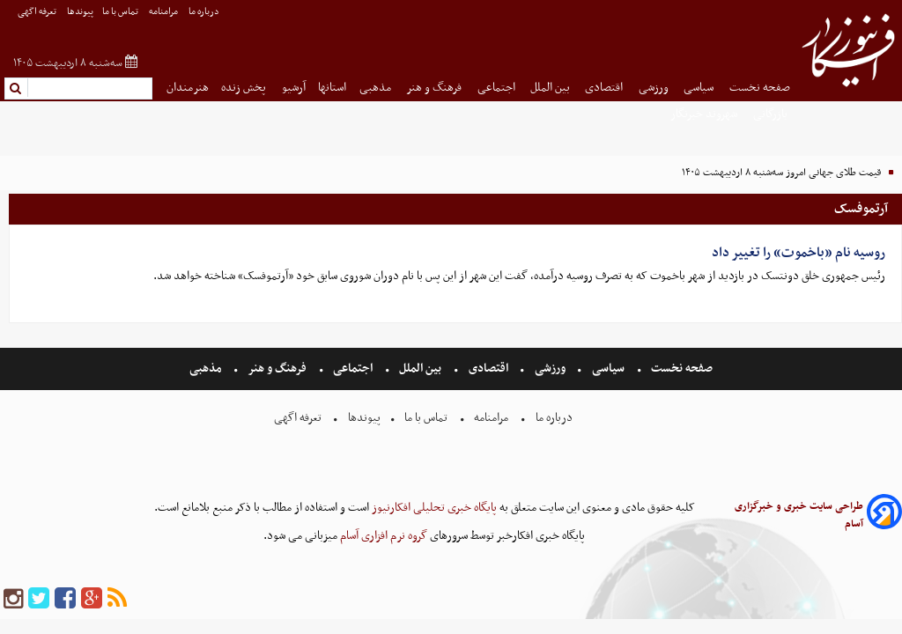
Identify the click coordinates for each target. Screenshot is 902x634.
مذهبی (376, 87)
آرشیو (294, 87)
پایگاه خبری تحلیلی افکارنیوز (433, 508)
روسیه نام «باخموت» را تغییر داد (798, 252)
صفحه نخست (759, 87)
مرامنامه (164, 12)
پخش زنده (245, 87)
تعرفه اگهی (38, 12)
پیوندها (80, 12)
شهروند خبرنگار (705, 114)
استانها (332, 87)
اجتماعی (497, 87)
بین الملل (551, 87)
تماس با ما (121, 12)
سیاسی (700, 87)
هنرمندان (187, 87)
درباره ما (205, 12)
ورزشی (655, 87)
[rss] (117, 599)
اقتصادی (605, 87)
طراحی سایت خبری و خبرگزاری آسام (799, 515)
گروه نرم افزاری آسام (382, 536)
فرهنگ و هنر (435, 87)
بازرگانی (771, 114)
